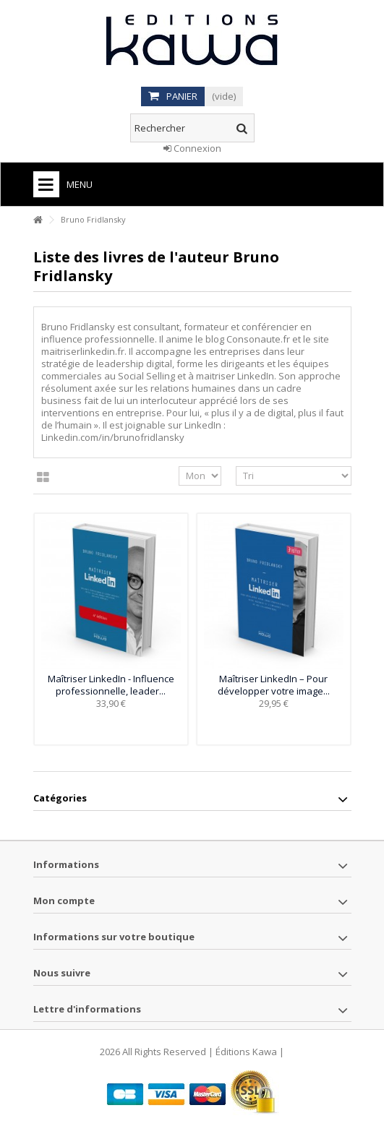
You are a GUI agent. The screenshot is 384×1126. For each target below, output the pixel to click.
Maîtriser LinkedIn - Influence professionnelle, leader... (111, 684)
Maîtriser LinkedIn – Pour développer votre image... (274, 684)
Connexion (192, 148)
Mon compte (64, 900)
